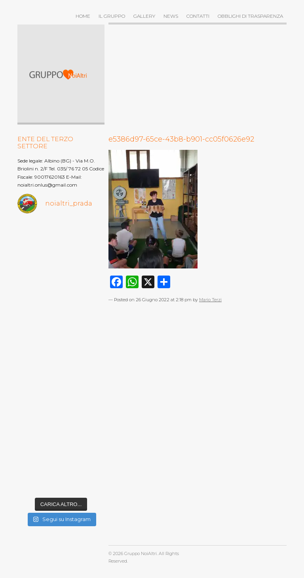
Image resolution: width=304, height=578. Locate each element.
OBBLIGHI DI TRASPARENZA (250, 16)
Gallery (144, 16)
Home (83, 16)
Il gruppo (112, 16)
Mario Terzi (210, 299)
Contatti (197, 16)
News (170, 16)
